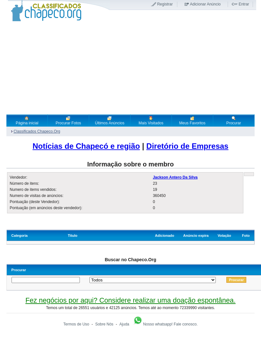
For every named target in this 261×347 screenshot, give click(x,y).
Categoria (19, 235)
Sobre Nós (104, 324)
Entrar (244, 4)
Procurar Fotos (68, 120)
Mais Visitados (151, 120)
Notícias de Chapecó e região (86, 146)
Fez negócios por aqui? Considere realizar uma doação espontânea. (130, 300)
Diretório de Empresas (187, 146)
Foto (246, 235)
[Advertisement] (130, 68)
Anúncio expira (195, 235)
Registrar (165, 4)
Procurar (233, 120)
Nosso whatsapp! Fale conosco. (165, 324)
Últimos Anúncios (109, 120)
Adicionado (164, 235)
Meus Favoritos (192, 120)
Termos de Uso (76, 324)
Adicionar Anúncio (205, 4)
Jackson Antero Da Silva (175, 177)
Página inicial (27, 120)
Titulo (72, 235)
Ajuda (124, 324)
